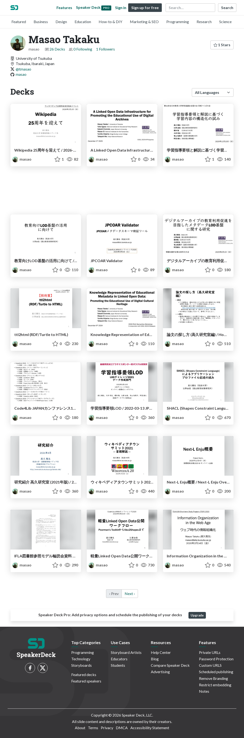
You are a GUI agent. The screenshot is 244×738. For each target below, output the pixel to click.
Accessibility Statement (149, 727)
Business (41, 21)
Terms (93, 727)
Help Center (161, 652)
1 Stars (222, 44)
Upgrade (197, 615)
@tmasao (23, 69)
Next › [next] (130, 593)
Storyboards (81, 665)
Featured (18, 21)
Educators (119, 659)
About (80, 727)
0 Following (82, 49)
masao (21, 74)
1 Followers (105, 49)
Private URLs (209, 652)
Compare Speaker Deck (170, 665)
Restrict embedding (215, 684)
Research (204, 21)
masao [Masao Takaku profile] (21, 159)
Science (225, 21)
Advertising (160, 671)
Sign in (120, 7)
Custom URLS (210, 665)
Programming (177, 21)
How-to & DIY (110, 21)
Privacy (107, 727)
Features (64, 7)
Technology (80, 659)
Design (61, 21)
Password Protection (216, 659)
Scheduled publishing (216, 671)
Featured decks (83, 674)
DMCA (122, 727)
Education (83, 21)
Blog (155, 659)
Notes (204, 691)
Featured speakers (86, 681)
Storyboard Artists (126, 652)
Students (118, 665)
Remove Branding (213, 678)
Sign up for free (145, 7)
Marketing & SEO (144, 21)
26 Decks (57, 49)
